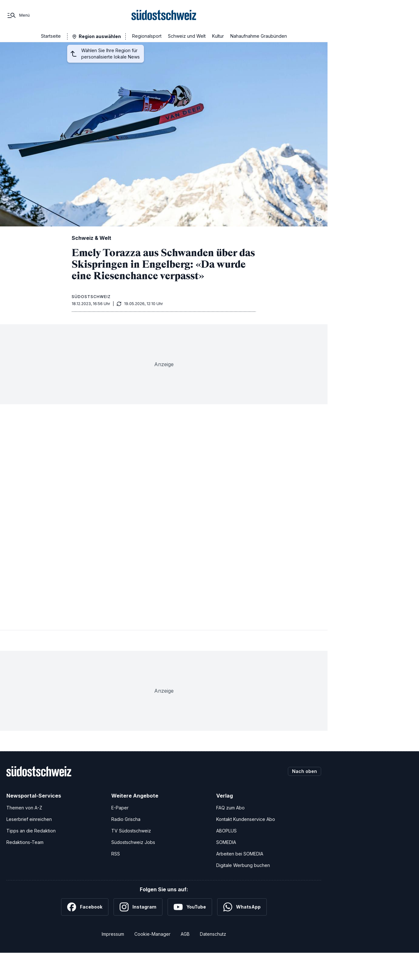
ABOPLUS (226, 830)
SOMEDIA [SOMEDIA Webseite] (226, 842)
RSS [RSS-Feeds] (115, 853)
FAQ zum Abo (230, 807)
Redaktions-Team (24, 842)
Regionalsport (147, 36)
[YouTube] (190, 907)
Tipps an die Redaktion (31, 830)
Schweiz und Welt (187, 36)
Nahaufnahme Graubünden (258, 36)
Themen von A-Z (24, 807)
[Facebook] (84, 907)
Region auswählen (100, 36)
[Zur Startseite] (163, 15)
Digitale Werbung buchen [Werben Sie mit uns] (243, 865)
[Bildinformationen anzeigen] (319, 218)
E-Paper (120, 807)
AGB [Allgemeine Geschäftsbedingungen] (185, 934)
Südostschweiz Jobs (133, 842)
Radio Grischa (125, 819)
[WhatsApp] (242, 907)
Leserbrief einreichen (29, 819)
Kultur (218, 36)
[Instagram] (138, 907)
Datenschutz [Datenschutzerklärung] (213, 934)
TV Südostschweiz (131, 830)
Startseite (51, 36)
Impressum (113, 934)
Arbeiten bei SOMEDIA (239, 853)
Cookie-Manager (152, 934)
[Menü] (18, 15)
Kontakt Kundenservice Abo (245, 819)
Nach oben (304, 771)
